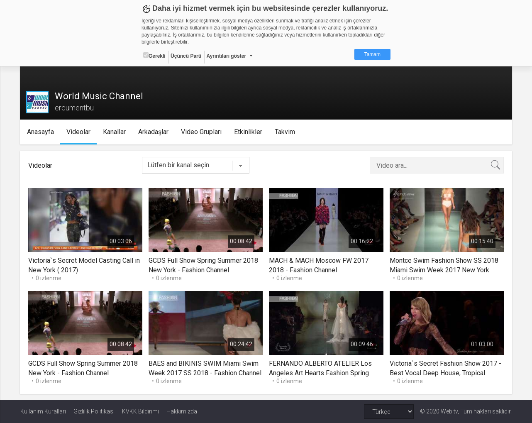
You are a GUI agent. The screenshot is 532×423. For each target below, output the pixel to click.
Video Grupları (201, 132)
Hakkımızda (181, 411)
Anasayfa (40, 132)
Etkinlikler (248, 132)
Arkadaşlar (154, 132)
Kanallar (114, 132)
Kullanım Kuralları (43, 411)
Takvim (285, 132)
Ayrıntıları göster (226, 56)
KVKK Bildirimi (140, 411)
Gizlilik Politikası (94, 411)
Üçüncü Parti (186, 56)
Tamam (372, 54)
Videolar (79, 132)
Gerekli (154, 55)
